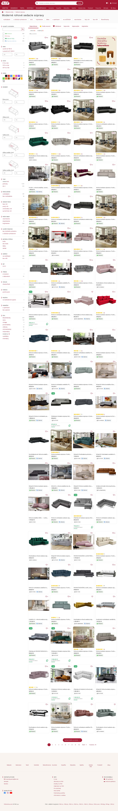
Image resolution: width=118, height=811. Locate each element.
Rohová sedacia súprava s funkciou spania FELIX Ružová (90, 251)
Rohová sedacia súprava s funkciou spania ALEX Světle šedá (91, 283)
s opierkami (56, 19)
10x (37, 90)
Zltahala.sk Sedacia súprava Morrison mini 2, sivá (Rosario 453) (92, 518)
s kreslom (6, 274)
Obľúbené (58, 26)
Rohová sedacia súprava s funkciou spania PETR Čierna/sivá (46, 124)
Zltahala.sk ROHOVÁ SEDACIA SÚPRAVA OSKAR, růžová (45, 651)
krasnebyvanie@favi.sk (12, 779)
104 (69, 101)
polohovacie (6, 292)
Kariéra (6, 783)
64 (69, 69)
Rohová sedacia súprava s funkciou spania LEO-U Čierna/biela (47, 92)
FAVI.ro (71, 804)
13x (104, 90)
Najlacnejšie (75, 26)
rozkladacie (6, 19)
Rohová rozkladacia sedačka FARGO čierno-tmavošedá (89, 352)
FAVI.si (112, 804)
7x (59, 122)
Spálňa (82, 765)
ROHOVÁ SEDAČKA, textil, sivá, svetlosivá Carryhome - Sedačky (92, 587)
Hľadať (79, 3)
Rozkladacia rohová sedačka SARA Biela (62, 251)
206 (92, 37)
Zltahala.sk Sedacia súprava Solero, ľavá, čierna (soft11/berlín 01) (69, 416)
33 (92, 228)
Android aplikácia (110, 781)
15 (114, 463)
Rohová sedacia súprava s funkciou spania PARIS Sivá (44, 283)
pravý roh (5, 206)
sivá (31, 19)
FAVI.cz (61, 804)
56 (92, 101)
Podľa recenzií (46, 26)
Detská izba (91, 765)
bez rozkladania (7, 196)
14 (69, 260)
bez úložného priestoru (9, 231)
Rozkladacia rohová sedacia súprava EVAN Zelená (43, 556)
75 (92, 196)
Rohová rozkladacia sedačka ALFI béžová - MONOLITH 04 (45, 587)
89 (92, 69)
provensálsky (6, 324)
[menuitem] (5, 8)
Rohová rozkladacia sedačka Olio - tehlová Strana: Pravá (90, 727)
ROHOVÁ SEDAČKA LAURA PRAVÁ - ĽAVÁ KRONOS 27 (89, 556)
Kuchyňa (54, 765)
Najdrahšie (85, 26)
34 (114, 228)
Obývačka (72, 765)
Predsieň (99, 765)
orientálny (6, 338)
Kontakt (6, 781)
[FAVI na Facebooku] (5, 793)
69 (47, 291)
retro (4, 320)
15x (82, 90)
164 (47, 37)
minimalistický (7, 329)
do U (4, 186)
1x (104, 414)
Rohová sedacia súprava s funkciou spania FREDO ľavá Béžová (69, 60)
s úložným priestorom (20, 19)
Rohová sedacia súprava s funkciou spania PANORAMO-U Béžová (70, 727)
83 (69, 133)
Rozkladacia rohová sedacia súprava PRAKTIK (87, 60)
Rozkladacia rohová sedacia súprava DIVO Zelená (43, 156)
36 (69, 164)
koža (4, 241)
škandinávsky (105, 19)
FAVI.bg (103, 804)
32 (92, 164)
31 (47, 463)
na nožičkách (67, 19)
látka (47, 19)
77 (92, 133)
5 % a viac (6, 63)
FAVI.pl (66, 804)
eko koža (5, 243)
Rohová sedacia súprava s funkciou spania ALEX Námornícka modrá (70, 587)
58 (47, 101)
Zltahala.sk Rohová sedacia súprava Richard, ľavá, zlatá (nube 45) (70, 689)
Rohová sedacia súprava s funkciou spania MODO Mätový (90, 384)
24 (114, 330)
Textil (27, 765)
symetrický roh (7, 211)
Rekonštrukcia (46, 765)
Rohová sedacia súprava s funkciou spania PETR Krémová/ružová (92, 187)
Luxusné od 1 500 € (8, 51)
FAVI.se (91, 804)
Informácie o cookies (59, 795)
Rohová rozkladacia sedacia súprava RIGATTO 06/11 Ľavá (67, 518)
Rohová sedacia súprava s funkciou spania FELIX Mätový (67, 92)
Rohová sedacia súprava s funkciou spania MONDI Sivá (44, 60)
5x (36, 122)
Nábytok (9, 765)
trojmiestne (39, 19)
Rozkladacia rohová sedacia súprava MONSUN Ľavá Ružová (91, 314)
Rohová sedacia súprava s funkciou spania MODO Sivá (89, 416)
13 (47, 196)
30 (69, 228)
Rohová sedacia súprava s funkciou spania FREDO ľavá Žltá (68, 454)
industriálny (6, 331)
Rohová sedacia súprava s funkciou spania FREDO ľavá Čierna (91, 92)
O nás (55, 779)
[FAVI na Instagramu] (8, 793)
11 (47, 260)
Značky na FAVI (58, 783)
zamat (4, 248)
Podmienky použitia (59, 793)
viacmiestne (77, 19)
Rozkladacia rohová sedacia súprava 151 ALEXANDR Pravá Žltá (91, 619)
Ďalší (83, 744)
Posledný (91, 744)
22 (92, 330)
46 (114, 196)
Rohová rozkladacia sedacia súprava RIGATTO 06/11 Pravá (67, 219)
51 (47, 164)
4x (104, 249)
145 (114, 133)
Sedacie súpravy (20, 12)
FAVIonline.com (8, 804)
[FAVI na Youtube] (11, 793)
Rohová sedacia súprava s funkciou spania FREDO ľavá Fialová (69, 187)
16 (47, 533)
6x (59, 312)
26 (47, 228)
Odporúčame (33, 26)
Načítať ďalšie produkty (71, 740)
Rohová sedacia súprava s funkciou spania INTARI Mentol (45, 219)
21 (69, 431)
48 (69, 291)
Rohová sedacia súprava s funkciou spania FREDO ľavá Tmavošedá (48, 251)
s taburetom (6, 276)
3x (104, 122)
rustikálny (6, 336)
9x (81, 153)
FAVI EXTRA (57, 790)
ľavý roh (87, 19)
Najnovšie (66, 26)
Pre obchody (57, 788)
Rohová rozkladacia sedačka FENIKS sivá (63, 384)
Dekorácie (18, 765)
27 (114, 164)
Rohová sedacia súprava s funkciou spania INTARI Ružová (90, 651)
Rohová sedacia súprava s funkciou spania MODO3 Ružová (45, 689)
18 (114, 69)
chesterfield (6, 284)
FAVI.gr (108, 804)
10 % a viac (6, 65)
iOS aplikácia (109, 779)
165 (69, 37)
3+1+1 (4, 266)
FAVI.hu (76, 804)
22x (37, 58)
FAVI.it (86, 804)
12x (59, 90)
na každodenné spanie (9, 300)
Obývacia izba (9, 12)
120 (92, 260)
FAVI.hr (81, 804)
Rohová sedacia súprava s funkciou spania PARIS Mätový (67, 619)
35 (69, 628)
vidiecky (5, 327)
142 (47, 69)
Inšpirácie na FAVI (59, 786)
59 (92, 628)
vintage (5, 322)
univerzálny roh (7, 208)
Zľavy (108, 765)
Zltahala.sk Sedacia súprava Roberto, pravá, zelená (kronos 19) (69, 651)
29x (59, 58)
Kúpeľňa (63, 765)
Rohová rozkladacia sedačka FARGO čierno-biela (65, 283)
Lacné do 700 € (7, 49)
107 (114, 101)
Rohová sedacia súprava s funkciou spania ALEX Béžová (67, 156)
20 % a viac (6, 67)
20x (59, 153)
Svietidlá (36, 765)
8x (81, 122)
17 (114, 628)
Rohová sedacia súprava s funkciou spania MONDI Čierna (67, 124)
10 (79, 744)
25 (47, 666)
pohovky (5, 184)
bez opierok (6, 310)
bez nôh (95, 19)
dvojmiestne (6, 221)
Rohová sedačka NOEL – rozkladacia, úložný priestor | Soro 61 (47, 518)
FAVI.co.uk (97, 804)
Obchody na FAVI (58, 781)
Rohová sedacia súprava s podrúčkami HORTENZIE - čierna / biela (48, 314)
